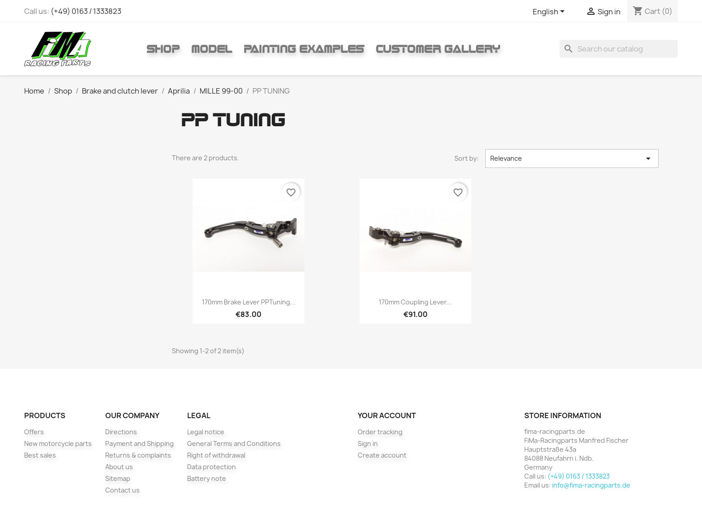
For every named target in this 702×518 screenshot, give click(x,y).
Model (211, 48)
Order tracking (380, 432)
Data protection (211, 466)
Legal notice (205, 432)
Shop (163, 48)
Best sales (40, 455)
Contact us (122, 490)
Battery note (206, 478)
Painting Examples (304, 48)
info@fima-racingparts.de (591, 485)
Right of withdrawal (216, 455)
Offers (34, 432)
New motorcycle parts (58, 443)
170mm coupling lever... (415, 302)
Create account (382, 455)
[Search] (619, 49)
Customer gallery (438, 48)
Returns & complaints (138, 455)
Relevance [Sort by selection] (572, 158)
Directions (121, 432)
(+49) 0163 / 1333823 (86, 11)
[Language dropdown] (550, 12)
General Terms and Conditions (234, 443)
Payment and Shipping (139, 443)
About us (119, 466)
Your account (387, 415)
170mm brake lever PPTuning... (248, 302)
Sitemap (117, 478)
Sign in (368, 443)
